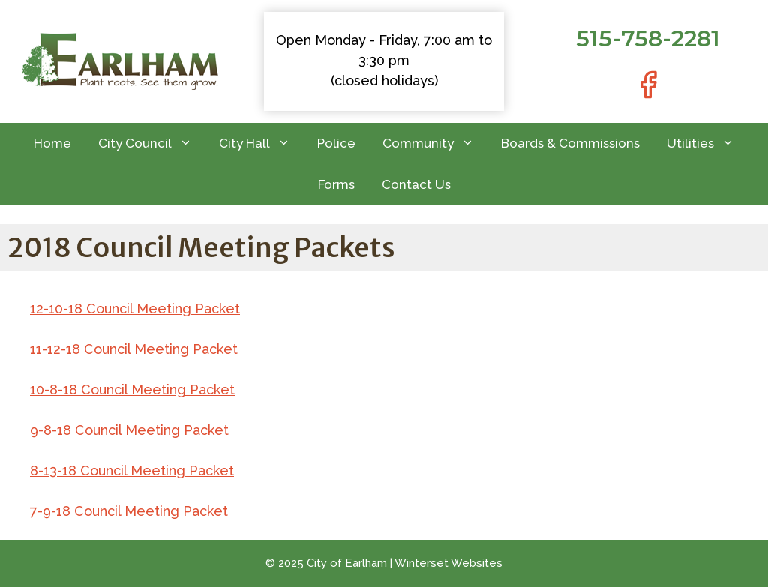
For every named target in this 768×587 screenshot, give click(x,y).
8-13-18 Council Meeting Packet (132, 470)
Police (336, 143)
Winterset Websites (448, 563)
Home (52, 143)
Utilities (707, 143)
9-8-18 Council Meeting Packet (129, 430)
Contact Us (416, 184)
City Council (152, 143)
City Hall (261, 143)
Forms (336, 184)
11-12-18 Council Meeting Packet (134, 349)
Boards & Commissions (570, 143)
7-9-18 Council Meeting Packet (129, 511)
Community (435, 143)
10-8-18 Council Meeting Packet (132, 389)
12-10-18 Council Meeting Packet (135, 308)
